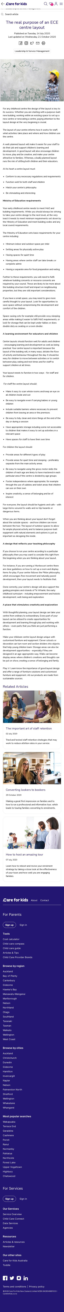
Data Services (10, 1223)
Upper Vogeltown (12, 1167)
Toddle (6, 1265)
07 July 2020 (11, 859)
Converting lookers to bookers (25, 790)
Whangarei (8, 1107)
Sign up (9, 924)
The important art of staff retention (29, 728)
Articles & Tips (11, 952)
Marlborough (10, 998)
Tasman (7, 1025)
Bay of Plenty (10, 975)
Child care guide (12, 948)
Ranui (6, 1144)
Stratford (8, 1094)
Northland (8, 1007)
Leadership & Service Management (32, 51)
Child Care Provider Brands (17, 957)
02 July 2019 (11, 733)
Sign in (23, 924)
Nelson (6, 1003)
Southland (8, 1016)
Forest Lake (9, 1162)
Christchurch (10, 1057)
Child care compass (13, 943)
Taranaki (7, 1021)
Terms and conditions (14, 1286)
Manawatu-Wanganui (14, 994)
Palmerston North (12, 1089)
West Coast (9, 1039)
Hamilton (8, 1071)
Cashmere (8, 1135)
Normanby (8, 1148)
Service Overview (12, 1214)
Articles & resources (14, 1241)
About (34, 900)
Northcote (8, 1158)
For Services (13, 1188)
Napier (6, 1080)
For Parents (12, 914)
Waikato (7, 1030)
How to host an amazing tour (24, 854)
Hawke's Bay (10, 989)
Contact (44, 900)
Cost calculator (11, 939)
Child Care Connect (13, 1218)
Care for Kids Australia (15, 1260)
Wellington (8, 1034)
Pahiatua (7, 1153)
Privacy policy (36, 1286)
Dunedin (7, 1062)
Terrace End (9, 1126)
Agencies (8, 1227)
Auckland (8, 971)
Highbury (8, 1171)
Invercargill (9, 1076)
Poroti (6, 1139)
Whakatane (9, 1103)
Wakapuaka (9, 1121)
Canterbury (9, 980)
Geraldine (8, 1130)
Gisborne (8, 985)
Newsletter (9, 1246)
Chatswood (9, 1176)
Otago (6, 1012)
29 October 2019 (13, 795)
